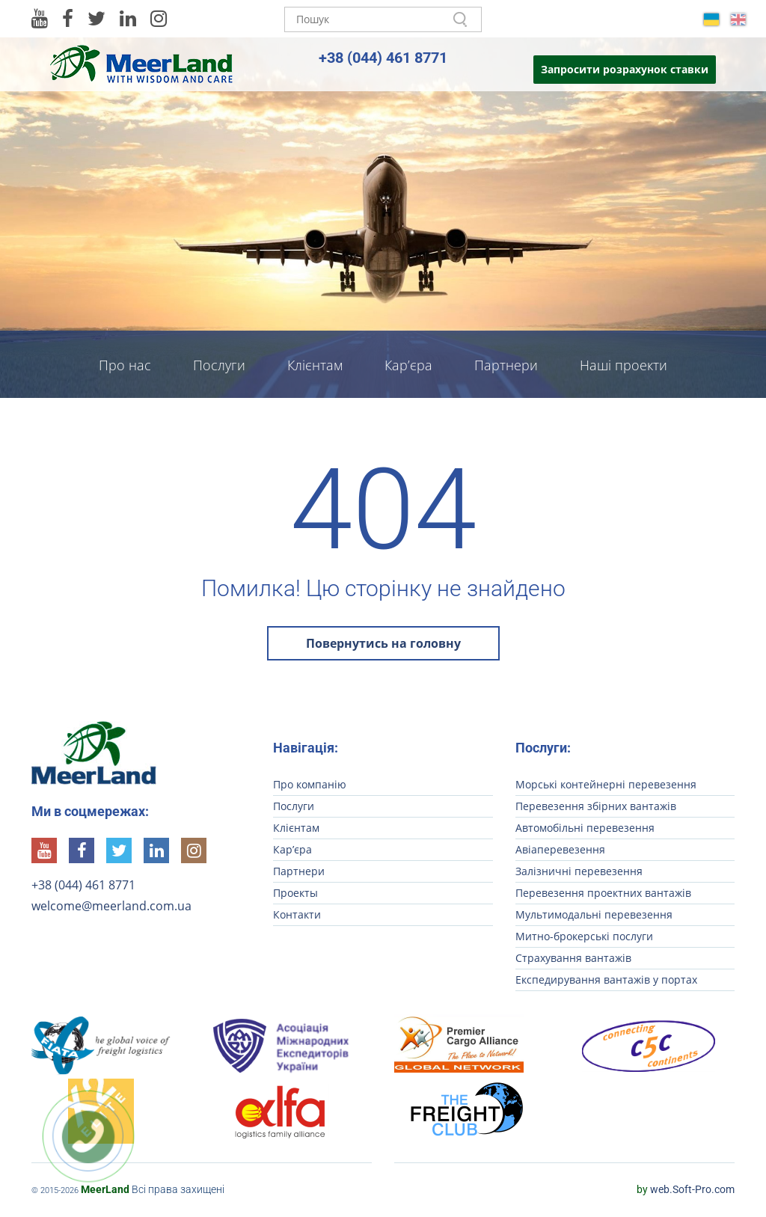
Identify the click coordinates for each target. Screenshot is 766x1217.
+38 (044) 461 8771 (383, 58)
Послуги (219, 365)
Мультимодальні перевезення (593, 914)
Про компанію (309, 784)
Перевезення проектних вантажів (603, 893)
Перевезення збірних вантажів (595, 806)
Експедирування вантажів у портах (606, 979)
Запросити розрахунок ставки (624, 69)
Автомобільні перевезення (585, 828)
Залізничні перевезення (579, 871)
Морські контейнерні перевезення (605, 784)
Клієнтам (315, 365)
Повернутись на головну (383, 643)
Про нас (125, 365)
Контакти (383, 411)
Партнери (506, 365)
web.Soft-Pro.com (686, 1189)
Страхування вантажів (573, 958)
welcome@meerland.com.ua (111, 906)
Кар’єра (408, 365)
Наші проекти (623, 365)
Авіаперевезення (560, 849)
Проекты (295, 893)
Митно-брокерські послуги (584, 936)
